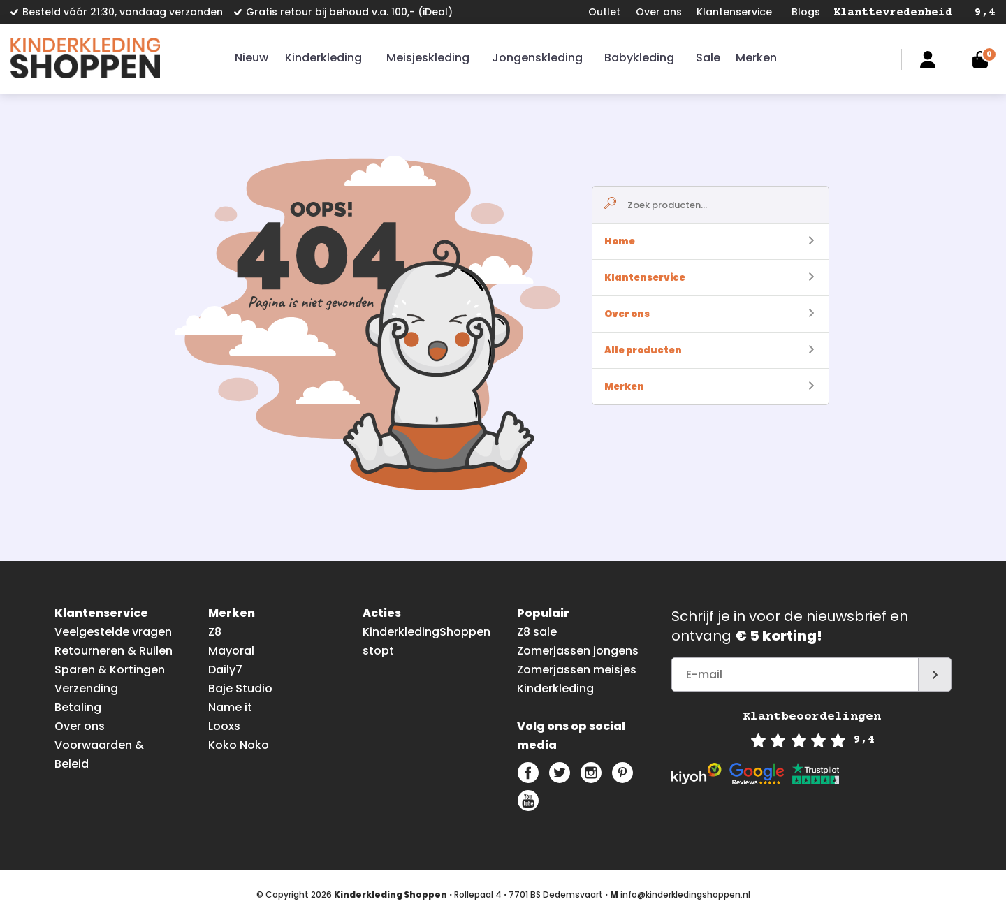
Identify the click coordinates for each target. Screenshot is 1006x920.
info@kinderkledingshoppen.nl (685, 894)
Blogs (806, 12)
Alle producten (709, 350)
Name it (230, 707)
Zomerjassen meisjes (576, 670)
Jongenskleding (537, 58)
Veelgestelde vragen (113, 632)
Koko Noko (238, 745)
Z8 (214, 632)
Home (709, 241)
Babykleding (639, 58)
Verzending (86, 688)
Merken (756, 58)
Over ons (659, 12)
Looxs (224, 726)
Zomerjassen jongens (578, 651)
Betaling (77, 707)
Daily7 (225, 670)
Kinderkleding (323, 58)
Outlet (604, 12)
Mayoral (231, 651)
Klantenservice (734, 12)
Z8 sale (537, 632)
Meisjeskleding (427, 58)
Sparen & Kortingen (109, 670)
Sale (708, 58)
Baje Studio (240, 688)
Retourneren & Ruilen (113, 651)
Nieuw (251, 58)
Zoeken (875, 59)
